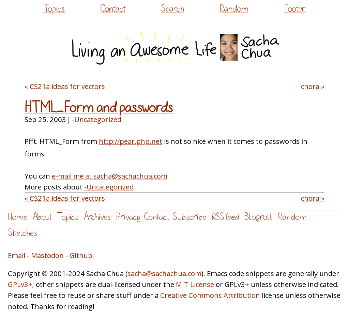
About (42, 217)
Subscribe (189, 217)
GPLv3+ (20, 284)
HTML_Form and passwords (99, 108)
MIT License (195, 284)
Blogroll (258, 217)
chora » (312, 86)
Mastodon (47, 255)
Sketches (22, 233)
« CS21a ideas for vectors (65, 86)
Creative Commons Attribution (210, 295)
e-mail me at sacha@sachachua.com (109, 176)
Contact (113, 8)
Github (81, 255)
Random (233, 8)
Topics (54, 8)
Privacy (128, 217)
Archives (97, 217)
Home (17, 217)
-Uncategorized (96, 119)
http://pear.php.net (130, 141)
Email (16, 255)
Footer (295, 8)
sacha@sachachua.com (164, 273)
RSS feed (225, 217)
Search (172, 8)
